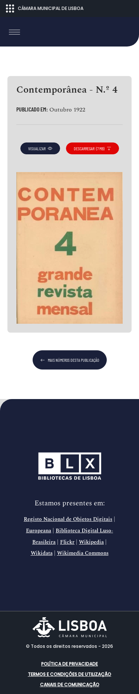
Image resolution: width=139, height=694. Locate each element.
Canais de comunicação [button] (69, 684)
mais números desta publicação (69, 360)
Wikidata (42, 553)
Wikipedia (91, 542)
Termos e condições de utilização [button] (69, 674)
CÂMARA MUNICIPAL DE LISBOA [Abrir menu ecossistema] (44, 8)
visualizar (40, 148)
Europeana (38, 531)
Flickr (67, 542)
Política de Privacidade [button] (69, 664)
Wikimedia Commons (83, 553)
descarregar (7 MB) (92, 148)
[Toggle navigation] (14, 32)
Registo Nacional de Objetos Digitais (68, 519)
